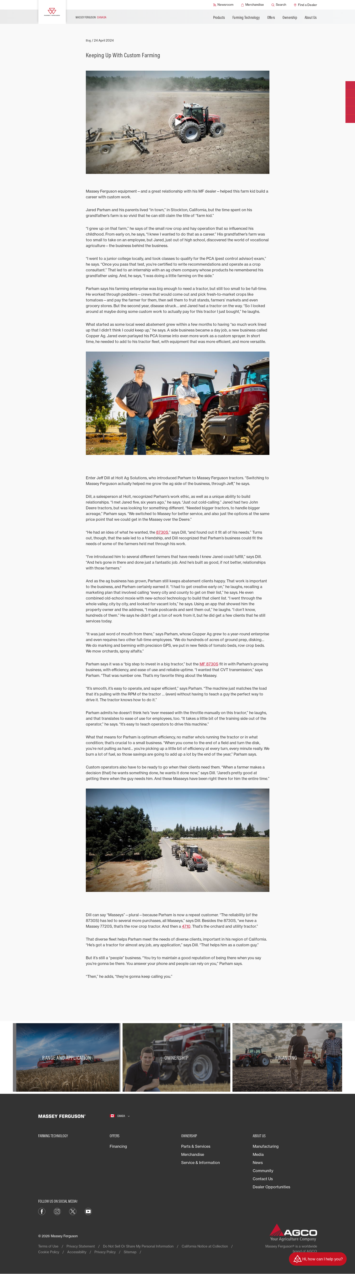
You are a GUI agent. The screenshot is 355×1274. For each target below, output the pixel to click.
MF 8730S (209, 664)
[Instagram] (57, 1211)
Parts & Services (195, 1146)
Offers (271, 17)
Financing (118, 1146)
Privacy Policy (105, 1252)
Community (263, 1170)
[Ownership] (177, 1057)
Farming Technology (246, 17)
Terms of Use (48, 1246)
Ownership (290, 17)
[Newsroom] (223, 4)
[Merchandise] (252, 4)
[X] (72, 1211)
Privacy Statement (81, 1246)
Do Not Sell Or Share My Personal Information (138, 1246)
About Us (311, 17)
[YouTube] (88, 1211)
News (258, 1162)
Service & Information (200, 1162)
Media (258, 1154)
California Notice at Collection (205, 1246)
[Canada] (120, 1116)
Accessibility (76, 1252)
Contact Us (263, 1178)
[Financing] (287, 1057)
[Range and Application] (68, 1057)
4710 (186, 926)
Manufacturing (266, 1146)
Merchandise (192, 1154)
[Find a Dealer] (305, 4)
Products (219, 17)
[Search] (279, 4)
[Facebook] (41, 1211)
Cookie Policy (48, 1252)
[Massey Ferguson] (52, 12)
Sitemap (130, 1252)
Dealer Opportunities (271, 1187)
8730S (162, 532)
